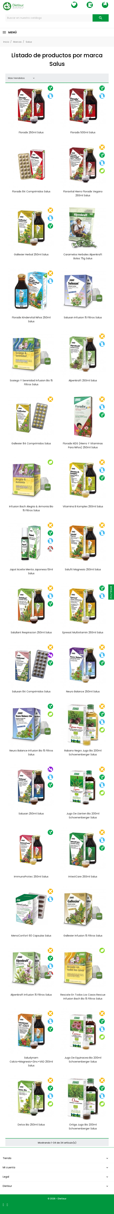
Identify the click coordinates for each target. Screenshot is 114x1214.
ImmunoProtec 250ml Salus (31, 876)
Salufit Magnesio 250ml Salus (83, 569)
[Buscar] (57, 18)
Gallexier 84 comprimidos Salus (31, 443)
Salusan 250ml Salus (31, 813)
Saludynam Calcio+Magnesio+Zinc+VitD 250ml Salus (31, 1061)
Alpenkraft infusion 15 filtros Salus (31, 994)
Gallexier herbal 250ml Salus (31, 254)
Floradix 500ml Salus (82, 132)
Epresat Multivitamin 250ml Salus (82, 632)
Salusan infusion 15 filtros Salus (83, 317)
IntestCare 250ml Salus (82, 876)
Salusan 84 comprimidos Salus (31, 691)
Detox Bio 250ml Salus (31, 1124)
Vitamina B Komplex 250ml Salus (83, 506)
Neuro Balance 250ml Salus (83, 691)
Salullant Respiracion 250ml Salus (31, 632)
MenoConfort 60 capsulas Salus (31, 935)
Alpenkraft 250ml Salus (83, 380)
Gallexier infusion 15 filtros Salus (82, 935)
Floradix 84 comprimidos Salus (31, 191)
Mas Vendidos (21, 78)
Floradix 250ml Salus (31, 132)
